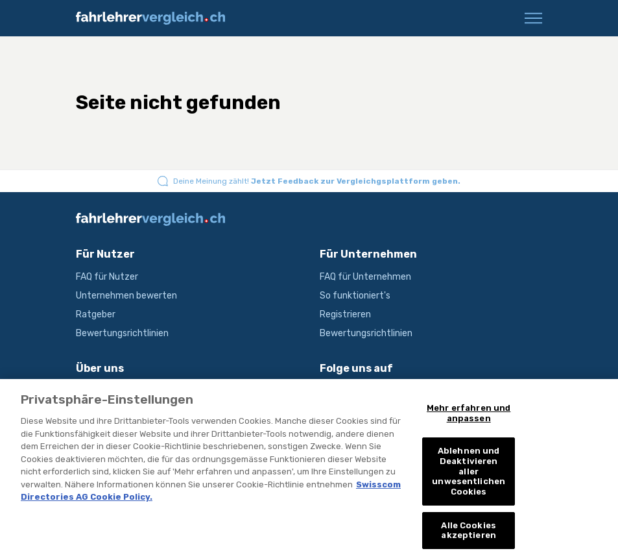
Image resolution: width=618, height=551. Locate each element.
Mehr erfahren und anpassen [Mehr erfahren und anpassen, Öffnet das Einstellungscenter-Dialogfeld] (468, 418)
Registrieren (345, 314)
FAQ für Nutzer (107, 276)
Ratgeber (95, 314)
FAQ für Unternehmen (365, 276)
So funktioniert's (355, 295)
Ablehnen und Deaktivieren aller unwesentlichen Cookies (468, 476)
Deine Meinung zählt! (316, 181)
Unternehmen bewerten (126, 295)
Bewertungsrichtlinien (122, 333)
